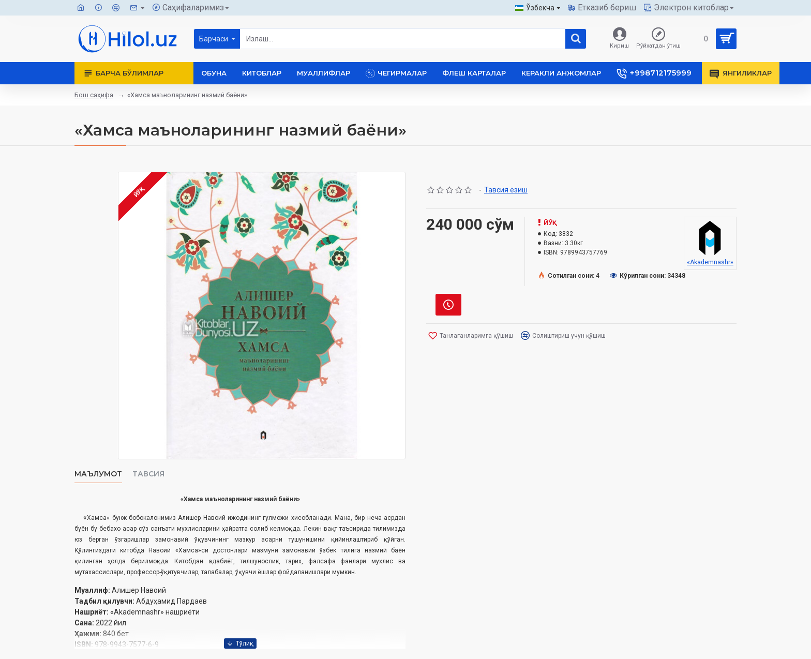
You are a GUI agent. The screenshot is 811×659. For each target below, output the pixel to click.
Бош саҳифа (93, 95)
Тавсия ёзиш (506, 190)
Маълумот (98, 474)
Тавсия (148, 474)
